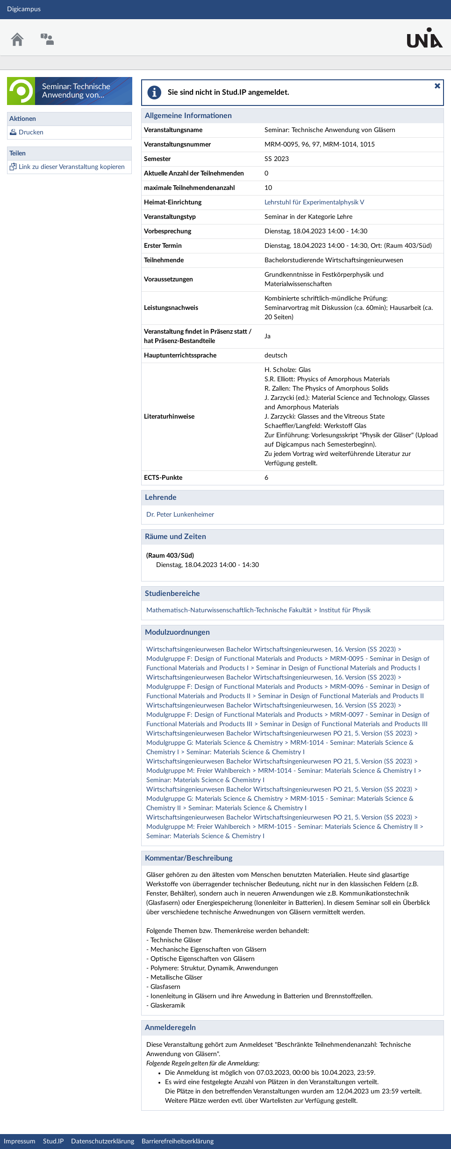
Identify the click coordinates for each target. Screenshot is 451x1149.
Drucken (31, 132)
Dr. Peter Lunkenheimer (180, 514)
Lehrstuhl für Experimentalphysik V (314, 202)
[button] (437, 86)
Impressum (20, 1141)
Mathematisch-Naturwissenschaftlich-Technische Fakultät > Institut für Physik (258, 610)
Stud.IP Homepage (415, 31)
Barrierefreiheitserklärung (178, 1141)
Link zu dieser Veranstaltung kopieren (72, 167)
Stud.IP (53, 1141)
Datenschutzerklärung (102, 1141)
